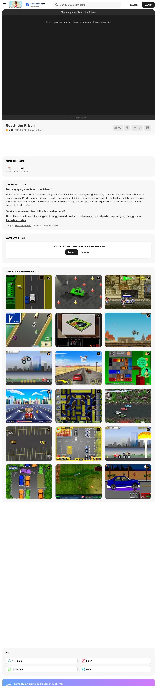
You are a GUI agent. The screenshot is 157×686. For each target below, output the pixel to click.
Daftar (148, 4)
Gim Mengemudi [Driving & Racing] (23, 225)
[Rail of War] (78, 481)
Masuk (134, 4)
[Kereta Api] (42, 669)
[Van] (29, 330)
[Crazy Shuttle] (128, 292)
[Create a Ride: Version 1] (128, 481)
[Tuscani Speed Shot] (78, 368)
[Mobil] (115, 669)
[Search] (56, 5)
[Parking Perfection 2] (29, 481)
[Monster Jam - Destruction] (29, 368)
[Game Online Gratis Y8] (15, 4)
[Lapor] (137, 128)
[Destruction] (128, 443)
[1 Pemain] (42, 661)
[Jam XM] (128, 406)
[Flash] (115, 661)
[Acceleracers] (78, 406)
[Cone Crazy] (78, 292)
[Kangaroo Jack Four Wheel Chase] (128, 330)
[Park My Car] (78, 443)
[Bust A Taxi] (29, 292)
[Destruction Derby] (29, 443)
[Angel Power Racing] (29, 406)
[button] (16, 220)
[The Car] (78, 330)
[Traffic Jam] (128, 368)
